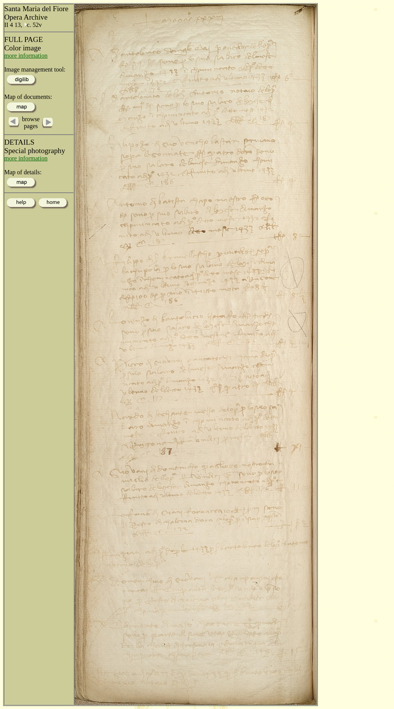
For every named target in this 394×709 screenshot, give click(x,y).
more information (25, 55)
